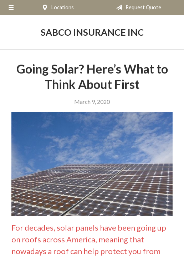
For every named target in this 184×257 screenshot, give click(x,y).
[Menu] (11, 7)
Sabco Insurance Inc (92, 32)
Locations (56, 7)
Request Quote (137, 7)
